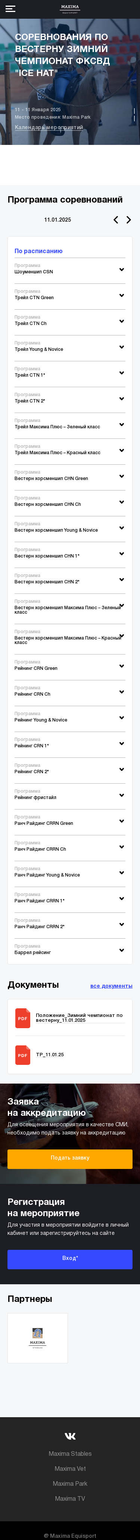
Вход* (70, 1258)
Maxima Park (70, 1484)
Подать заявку (70, 1158)
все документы (111, 986)
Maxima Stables (70, 1454)
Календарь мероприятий (49, 127)
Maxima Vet (70, 1469)
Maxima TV (70, 1499)
